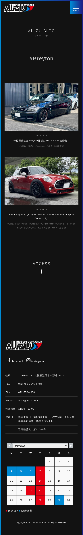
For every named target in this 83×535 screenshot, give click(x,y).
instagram (35, 361)
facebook (15, 361)
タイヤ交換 (44, 228)
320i (31, 146)
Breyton (41, 146)
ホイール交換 (59, 228)
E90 (50, 146)
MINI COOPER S (27, 228)
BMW (23, 146)
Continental (48, 224)
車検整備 (59, 146)
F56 (74, 224)
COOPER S (63, 224)
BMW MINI (14, 224)
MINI (25, 224)
